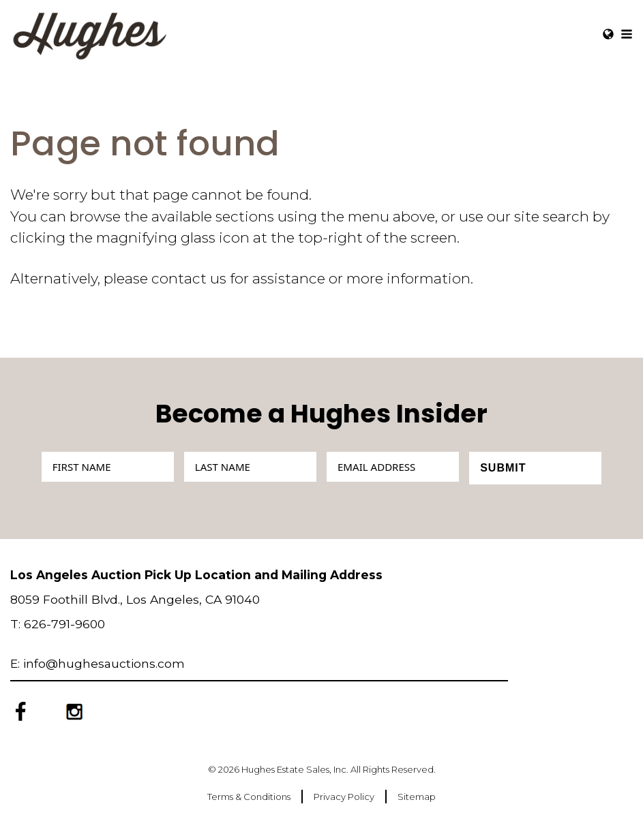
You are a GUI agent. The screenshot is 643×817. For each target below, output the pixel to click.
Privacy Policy (344, 796)
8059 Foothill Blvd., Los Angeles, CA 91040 (135, 599)
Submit (503, 468)
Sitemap (417, 796)
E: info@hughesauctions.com (97, 663)
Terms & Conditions (248, 796)
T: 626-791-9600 (57, 624)
